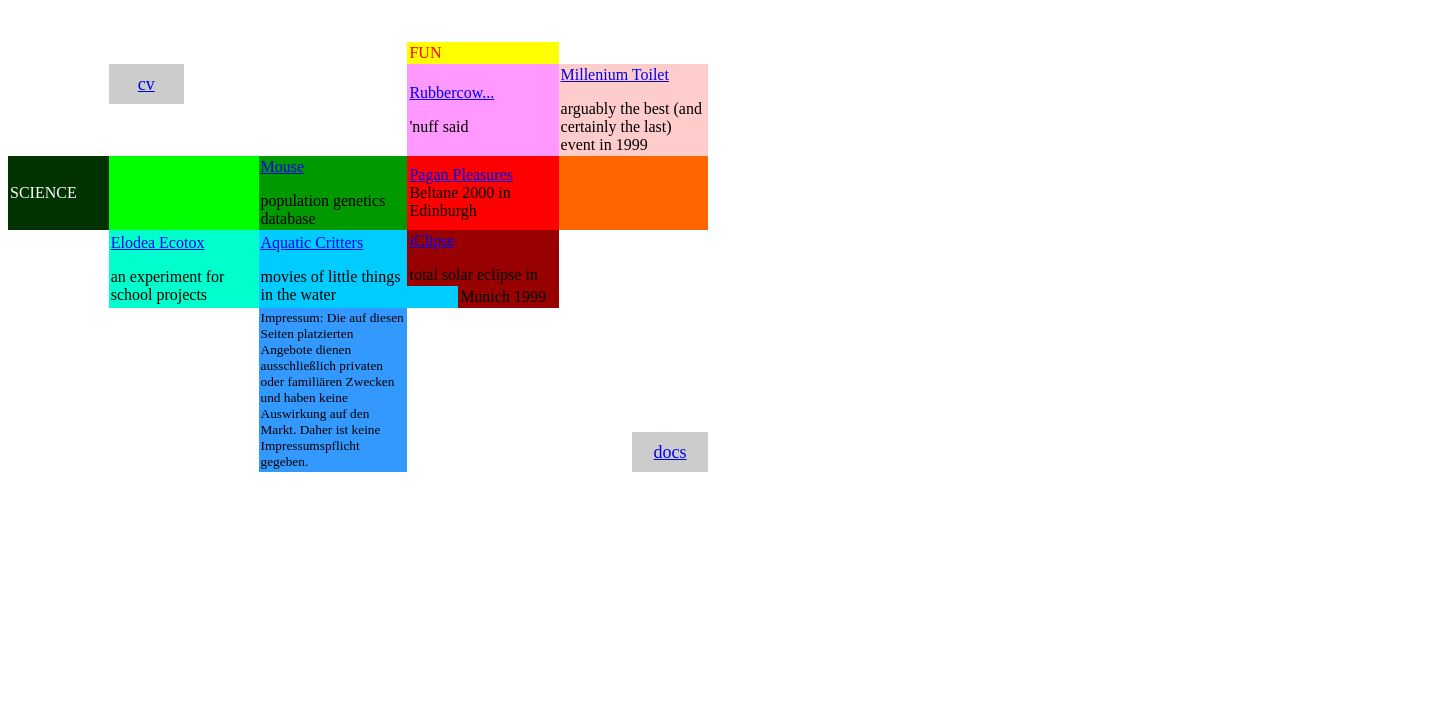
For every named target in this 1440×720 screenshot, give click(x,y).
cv (146, 84)
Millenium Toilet (615, 74)
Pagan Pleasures (461, 174)
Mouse (283, 166)
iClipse (431, 240)
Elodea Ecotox (158, 242)
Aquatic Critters (312, 242)
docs (670, 452)
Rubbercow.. (449, 92)
